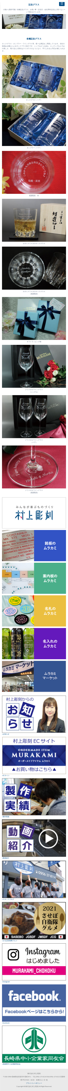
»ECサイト (34, 756)
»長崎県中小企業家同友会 (34, 1045)
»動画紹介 (34, 839)
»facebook (34, 1004)
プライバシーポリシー (34, 1083)
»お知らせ (34, 715)
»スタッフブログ (34, 880)
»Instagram (34, 963)
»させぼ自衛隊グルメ (34, 921)
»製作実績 (34, 798)
